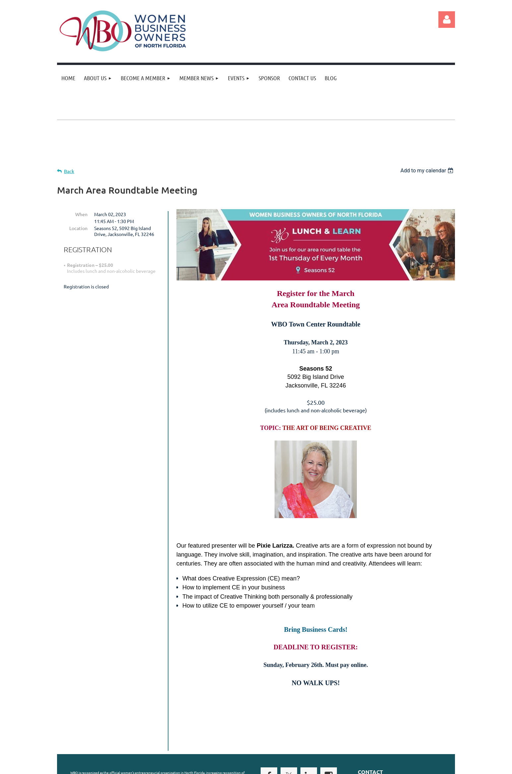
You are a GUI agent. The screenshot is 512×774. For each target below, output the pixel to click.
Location (78, 228)
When (81, 214)
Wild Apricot (376, 767)
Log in (446, 19)
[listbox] (427, 170)
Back (69, 171)
